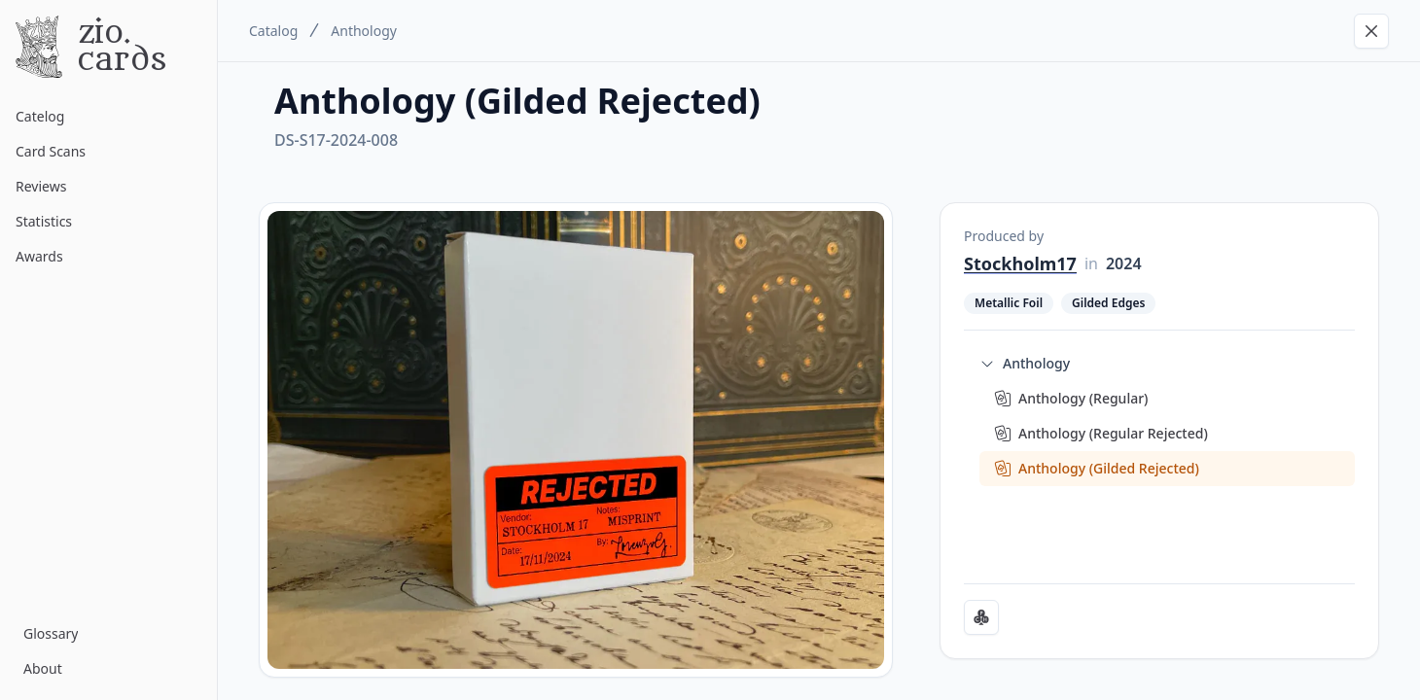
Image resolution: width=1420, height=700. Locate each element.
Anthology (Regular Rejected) (1113, 433)
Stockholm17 (1020, 263)
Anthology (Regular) (1083, 398)
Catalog (273, 30)
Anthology (364, 30)
